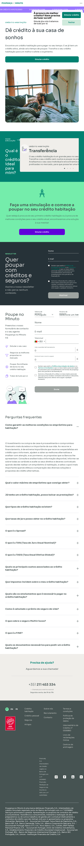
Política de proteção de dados (62, 266)
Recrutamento (50, 713)
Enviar (57, 389)
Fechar (71, 22)
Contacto (48, 717)
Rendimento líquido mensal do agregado (44, 356)
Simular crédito (42, 59)
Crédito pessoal (31, 716)
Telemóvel (39, 338)
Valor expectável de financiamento (45, 347)
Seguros (28, 720)
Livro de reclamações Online (68, 737)
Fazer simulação (12, 140)
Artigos (27, 724)
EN (12, 709)
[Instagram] (56, 776)
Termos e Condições (45, 368)
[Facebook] (64, 776)
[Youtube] (81, 776)
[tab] (64, 168)
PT (7, 709)
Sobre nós (48, 709)
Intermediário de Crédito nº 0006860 (70, 728)
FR (17, 709)
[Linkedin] (72, 776)
